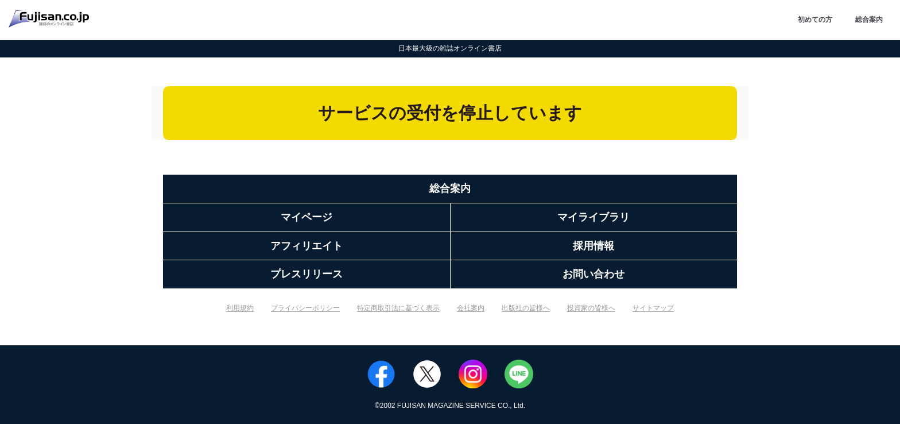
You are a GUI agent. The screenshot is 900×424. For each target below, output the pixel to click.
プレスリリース (306, 274)
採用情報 (593, 246)
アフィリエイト (306, 246)
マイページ (306, 217)
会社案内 (470, 308)
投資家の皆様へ (591, 308)
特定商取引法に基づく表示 (398, 308)
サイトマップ (653, 308)
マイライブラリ (593, 217)
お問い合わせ (593, 274)
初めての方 (815, 20)
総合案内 (869, 20)
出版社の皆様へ (526, 308)
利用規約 (240, 308)
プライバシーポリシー (305, 308)
